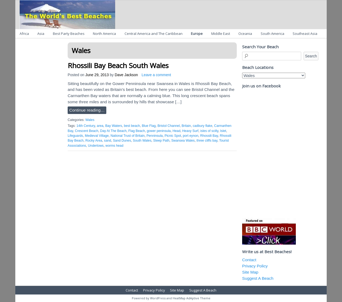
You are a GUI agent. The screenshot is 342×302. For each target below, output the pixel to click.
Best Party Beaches (69, 33)
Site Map (250, 272)
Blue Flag (149, 126)
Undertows (96, 146)
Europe (197, 33)
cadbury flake (202, 126)
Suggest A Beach (258, 278)
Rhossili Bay (209, 136)
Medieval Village (97, 136)
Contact (249, 259)
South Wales (142, 140)
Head (176, 131)
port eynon (190, 136)
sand (107, 140)
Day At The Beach (113, 131)
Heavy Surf (190, 131)
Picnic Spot (173, 136)
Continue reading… (87, 110)
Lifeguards (75, 136)
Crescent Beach (86, 131)
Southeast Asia (305, 33)
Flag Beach (136, 131)
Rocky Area (93, 140)
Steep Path (161, 140)
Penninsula (155, 136)
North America (104, 33)
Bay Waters (113, 126)
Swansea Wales (183, 140)
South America (272, 33)
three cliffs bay (207, 140)
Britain (186, 126)
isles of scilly (209, 131)
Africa (24, 33)
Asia (40, 33)
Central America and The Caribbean (154, 33)
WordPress (158, 298)
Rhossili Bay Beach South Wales (118, 65)
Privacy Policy (255, 266)
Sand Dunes (122, 140)
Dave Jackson (126, 75)
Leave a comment (156, 75)
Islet (223, 131)
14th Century (86, 126)
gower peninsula (159, 131)
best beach (132, 126)
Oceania (245, 33)
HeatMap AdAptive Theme (191, 298)
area (100, 126)
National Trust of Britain (128, 136)
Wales (89, 120)
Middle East (220, 33)
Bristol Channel (169, 126)
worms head (114, 146)
